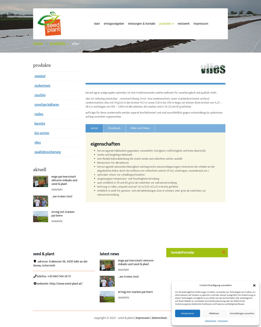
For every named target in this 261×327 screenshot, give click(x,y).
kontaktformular (182, 252)
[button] (254, 285)
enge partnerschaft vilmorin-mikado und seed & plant (64, 180)
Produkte (166, 24)
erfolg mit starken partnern (62, 214)
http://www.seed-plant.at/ (66, 283)
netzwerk (184, 23)
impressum (143, 318)
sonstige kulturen (46, 105)
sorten (94, 128)
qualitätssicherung (47, 152)
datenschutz (159, 318)
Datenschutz (210, 321)
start (97, 23)
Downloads (114, 128)
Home (38, 43)
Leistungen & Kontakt (141, 23)
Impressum (223, 321)
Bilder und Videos (140, 128)
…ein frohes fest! (61, 196)
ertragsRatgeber (114, 23)
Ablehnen (214, 313)
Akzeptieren (187, 313)
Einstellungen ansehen (242, 313)
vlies (37, 142)
